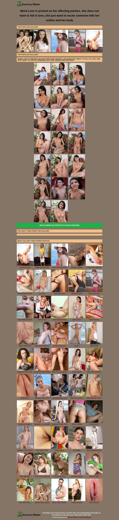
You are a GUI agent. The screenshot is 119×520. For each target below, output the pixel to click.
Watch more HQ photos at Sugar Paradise (59, 225)
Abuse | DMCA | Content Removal (79, 517)
